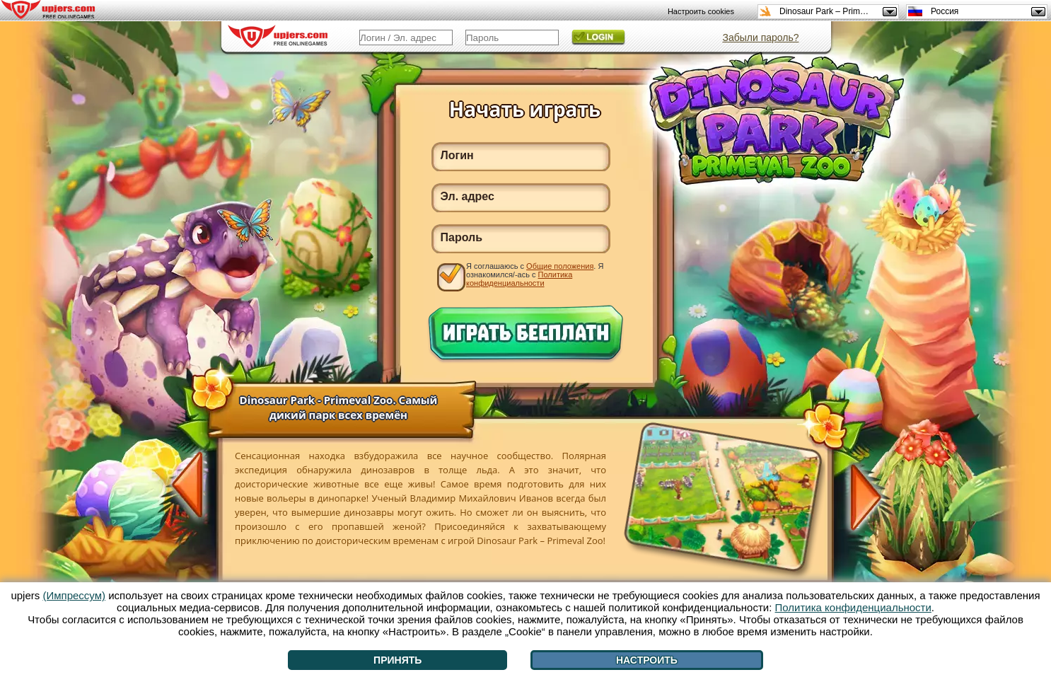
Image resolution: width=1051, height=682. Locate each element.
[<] (195, 486)
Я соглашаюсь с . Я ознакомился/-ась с (534, 274)
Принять (397, 660)
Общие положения (559, 266)
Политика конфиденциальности (519, 278)
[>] (858, 495)
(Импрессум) (73, 595)
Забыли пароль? (760, 37)
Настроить (647, 660)
